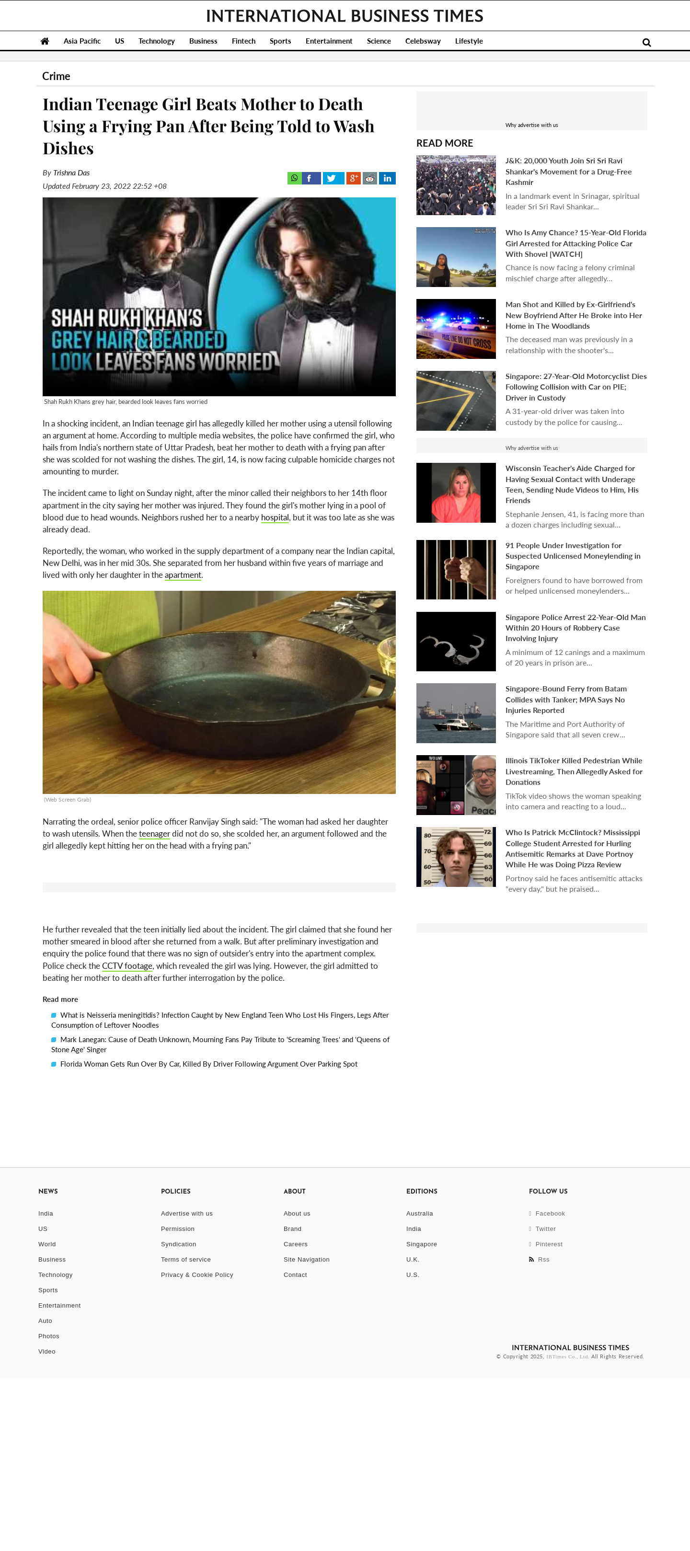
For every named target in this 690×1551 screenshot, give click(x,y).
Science (379, 40)
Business (203, 40)
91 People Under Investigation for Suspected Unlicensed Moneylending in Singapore (573, 555)
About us (297, 1386)
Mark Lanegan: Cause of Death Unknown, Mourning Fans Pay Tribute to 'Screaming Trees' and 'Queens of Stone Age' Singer (220, 1216)
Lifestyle (469, 40)
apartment (183, 575)
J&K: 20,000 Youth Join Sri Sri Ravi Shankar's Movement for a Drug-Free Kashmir (569, 171)
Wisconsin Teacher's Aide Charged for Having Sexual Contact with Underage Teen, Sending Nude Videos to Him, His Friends (572, 484)
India (45, 1386)
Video (47, 1524)
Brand (293, 1401)
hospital (275, 517)
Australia (419, 1386)
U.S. (413, 1447)
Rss (539, 1432)
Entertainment (329, 40)
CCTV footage (127, 1138)
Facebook (547, 1386)
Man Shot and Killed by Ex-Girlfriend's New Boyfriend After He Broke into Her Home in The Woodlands (574, 314)
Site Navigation (307, 1432)
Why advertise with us (532, 125)
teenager (154, 833)
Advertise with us (187, 1386)
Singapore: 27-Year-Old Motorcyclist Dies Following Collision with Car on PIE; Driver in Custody (576, 386)
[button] (219, 1000)
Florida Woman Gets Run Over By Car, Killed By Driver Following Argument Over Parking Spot (204, 1236)
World (47, 1416)
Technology (156, 40)
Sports (280, 40)
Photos (48, 1508)
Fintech (243, 40)
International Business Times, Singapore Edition (345, 16)
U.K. (413, 1432)
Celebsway (423, 40)
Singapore (421, 1416)
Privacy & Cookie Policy (197, 1447)
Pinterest (546, 1416)
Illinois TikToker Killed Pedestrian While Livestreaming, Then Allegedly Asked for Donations (574, 771)
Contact (295, 1447)
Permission (178, 1401)
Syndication (178, 1416)
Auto (45, 1493)
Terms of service (186, 1432)
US (119, 40)
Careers (296, 1416)
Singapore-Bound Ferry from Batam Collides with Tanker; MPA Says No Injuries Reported (566, 699)
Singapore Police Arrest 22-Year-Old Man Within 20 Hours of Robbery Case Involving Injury (576, 627)
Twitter (542, 1401)
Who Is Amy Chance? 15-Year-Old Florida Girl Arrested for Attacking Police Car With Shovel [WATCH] (576, 243)
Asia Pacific (82, 40)
